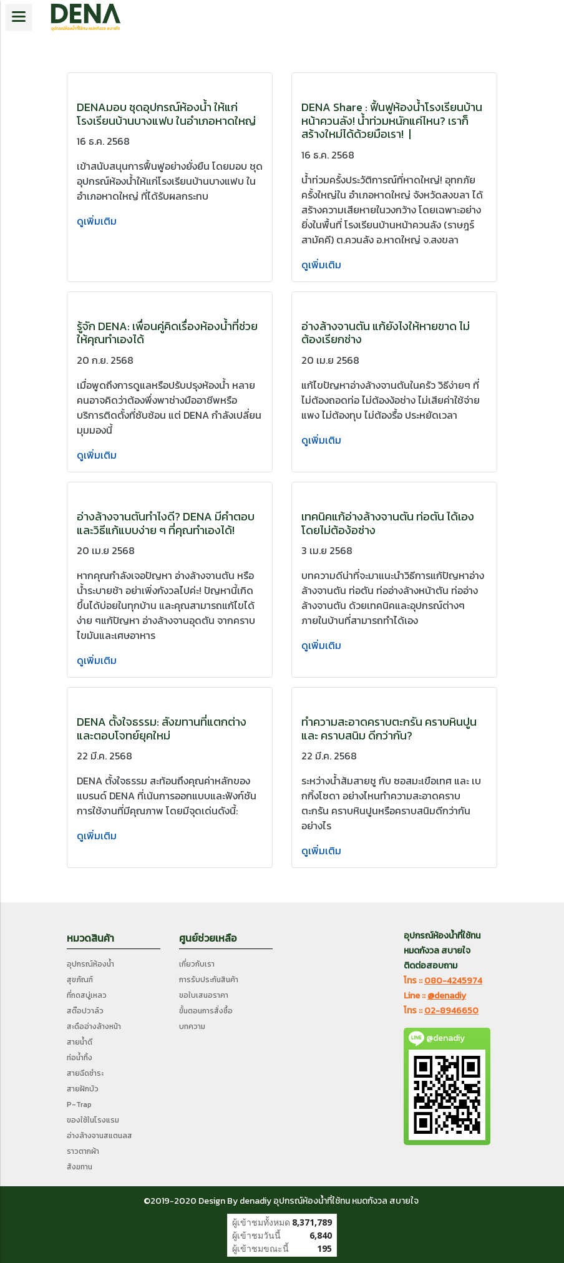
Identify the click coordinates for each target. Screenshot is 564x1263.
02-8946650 (451, 1010)
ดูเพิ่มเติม (98, 220)
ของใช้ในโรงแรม (93, 1120)
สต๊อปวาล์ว (85, 1011)
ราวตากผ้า (83, 1151)
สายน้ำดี (79, 1042)
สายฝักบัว (83, 1089)
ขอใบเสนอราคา (203, 995)
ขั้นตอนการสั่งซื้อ (206, 1011)
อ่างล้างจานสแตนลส (99, 1135)
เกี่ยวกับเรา (197, 964)
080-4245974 (453, 980)
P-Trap (79, 1104)
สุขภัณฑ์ (80, 979)
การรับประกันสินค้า (208, 979)
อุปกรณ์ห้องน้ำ (90, 964)
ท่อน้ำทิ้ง (79, 1057)
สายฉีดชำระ (85, 1073)
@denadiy (446, 995)
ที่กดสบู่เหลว (87, 995)
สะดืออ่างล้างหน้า (94, 1026)
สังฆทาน (79, 1167)
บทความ (192, 1026)
